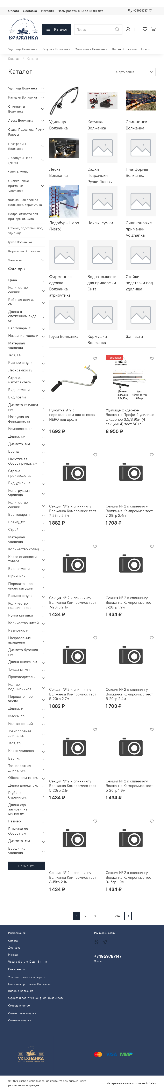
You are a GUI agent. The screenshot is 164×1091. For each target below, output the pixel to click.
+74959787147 (140, 10)
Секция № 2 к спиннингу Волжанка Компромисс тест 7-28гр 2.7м (72, 511)
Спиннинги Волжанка (91, 49)
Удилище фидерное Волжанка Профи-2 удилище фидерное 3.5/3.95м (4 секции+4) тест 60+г (130, 417)
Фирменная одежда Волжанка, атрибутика (25, 202)
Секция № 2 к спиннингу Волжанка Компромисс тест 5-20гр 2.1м (72, 786)
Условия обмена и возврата (26, 977)
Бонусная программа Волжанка (29, 984)
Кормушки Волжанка (24, 251)
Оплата (13, 11)
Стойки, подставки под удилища (25, 230)
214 (117, 916)
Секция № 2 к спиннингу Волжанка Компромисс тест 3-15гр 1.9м (129, 877)
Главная (14, 58)
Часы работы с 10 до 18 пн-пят (80, 11)
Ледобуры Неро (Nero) (20, 160)
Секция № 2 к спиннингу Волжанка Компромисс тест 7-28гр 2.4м (129, 511)
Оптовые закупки (19, 1020)
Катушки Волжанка (56, 49)
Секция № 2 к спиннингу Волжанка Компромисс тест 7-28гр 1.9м (129, 602)
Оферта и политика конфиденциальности (36, 998)
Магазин (47, 11)
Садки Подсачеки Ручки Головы (26, 131)
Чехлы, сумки (18, 172)
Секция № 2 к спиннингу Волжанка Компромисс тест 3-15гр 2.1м (72, 877)
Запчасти (15, 260)
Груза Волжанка (20, 242)
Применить (26, 866)
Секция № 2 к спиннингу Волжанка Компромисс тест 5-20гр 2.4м (129, 694)
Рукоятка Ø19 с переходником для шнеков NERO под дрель (72, 415)
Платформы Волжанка (17, 146)
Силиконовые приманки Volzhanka (18, 186)
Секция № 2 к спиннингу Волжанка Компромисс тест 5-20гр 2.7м (72, 694)
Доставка (30, 11)
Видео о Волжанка (20, 991)
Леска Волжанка (124, 49)
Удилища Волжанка (22, 49)
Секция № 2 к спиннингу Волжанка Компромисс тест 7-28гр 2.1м (72, 602)
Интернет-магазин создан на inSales (131, 1083)
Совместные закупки (22, 1013)
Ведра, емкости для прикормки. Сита (23, 216)
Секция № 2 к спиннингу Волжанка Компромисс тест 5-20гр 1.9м (129, 786)
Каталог (56, 29)
